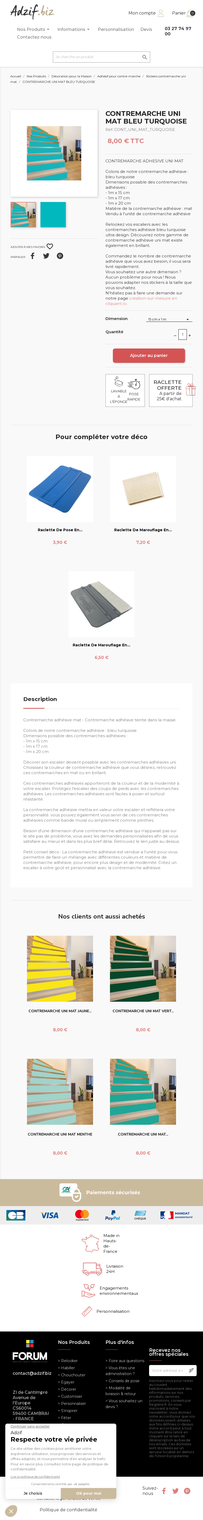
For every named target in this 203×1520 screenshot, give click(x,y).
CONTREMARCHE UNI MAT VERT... (143, 1011)
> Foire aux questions (124, 1360)
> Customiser (70, 1396)
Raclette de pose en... (60, 530)
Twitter (175, 1491)
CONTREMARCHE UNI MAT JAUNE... (60, 1011)
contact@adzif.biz (31, 1373)
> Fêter (64, 1417)
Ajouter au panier (149, 355)
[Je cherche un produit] (101, 57)
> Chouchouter (71, 1375)
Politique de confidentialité (68, 1509)
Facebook (164, 1491)
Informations (74, 29)
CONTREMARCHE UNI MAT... (143, 1134)
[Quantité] (182, 334)
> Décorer (67, 1389)
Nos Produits (34, 29)
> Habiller (66, 1368)
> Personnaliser (72, 1403)
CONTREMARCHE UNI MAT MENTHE (60, 1134)
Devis (146, 29)
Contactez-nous (34, 37)
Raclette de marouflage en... (143, 530)
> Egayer (66, 1382)
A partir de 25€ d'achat (168, 390)
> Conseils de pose (122, 1380)
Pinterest (60, 256)
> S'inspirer (67, 1410)
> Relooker (68, 1360)
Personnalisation (116, 29)
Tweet (46, 256)
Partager (32, 256)
